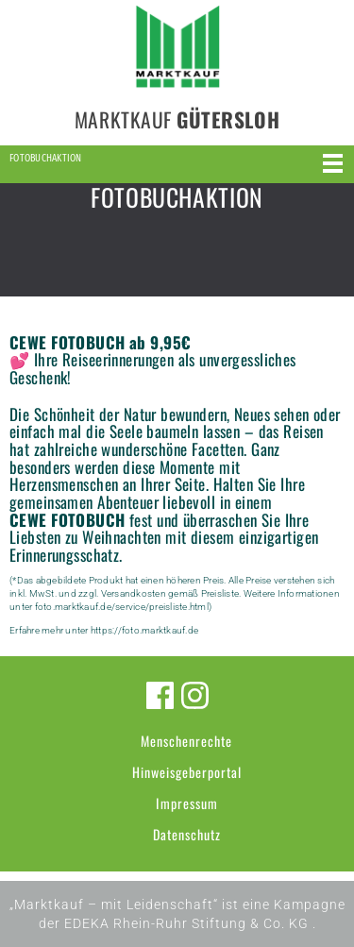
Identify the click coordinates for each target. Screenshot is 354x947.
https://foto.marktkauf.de (144, 630)
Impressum (187, 803)
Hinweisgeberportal (187, 772)
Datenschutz (187, 834)
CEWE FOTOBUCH (67, 520)
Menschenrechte (186, 741)
